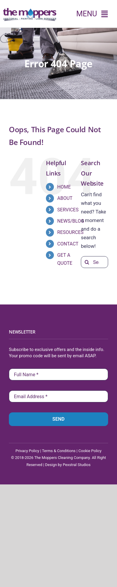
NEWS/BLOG (70, 221)
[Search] (87, 262)
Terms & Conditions (59, 451)
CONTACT (67, 244)
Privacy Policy (27, 451)
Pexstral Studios (77, 464)
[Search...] (94, 262)
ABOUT (64, 198)
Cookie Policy (90, 451)
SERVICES (67, 210)
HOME (63, 187)
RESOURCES (70, 232)
